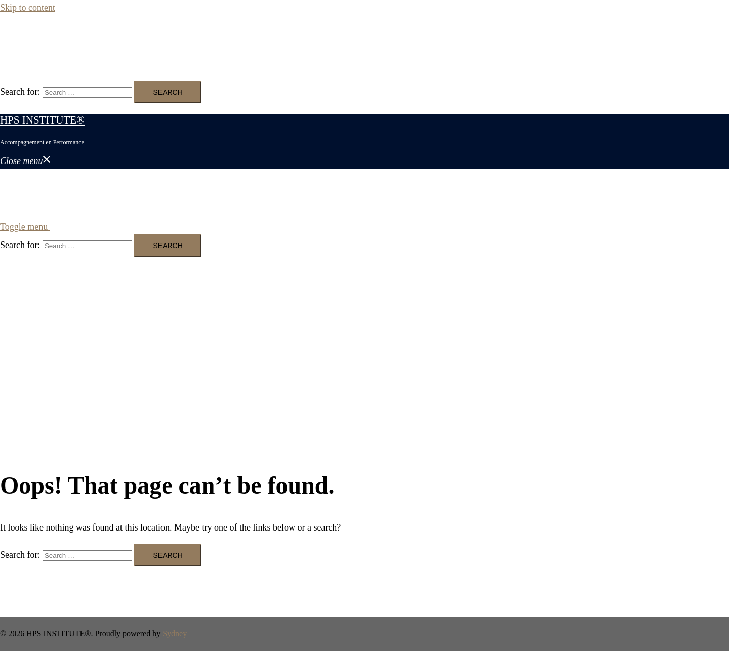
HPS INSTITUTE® (42, 39)
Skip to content (27, 8)
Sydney (175, 633)
